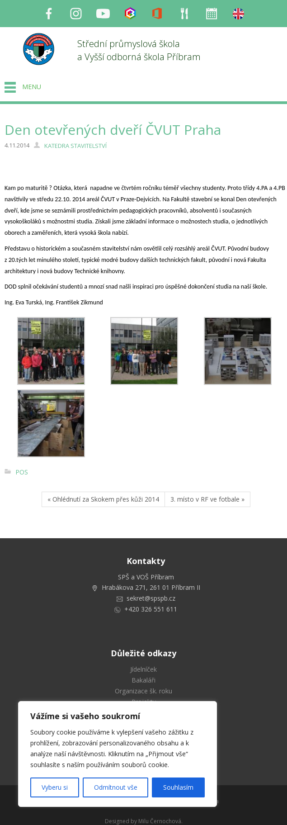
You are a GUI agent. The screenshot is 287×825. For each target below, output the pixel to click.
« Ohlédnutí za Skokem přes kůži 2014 (103, 499)
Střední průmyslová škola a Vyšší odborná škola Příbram (139, 50)
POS (21, 472)
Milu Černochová (159, 821)
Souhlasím (178, 787)
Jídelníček (143, 669)
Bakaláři (143, 680)
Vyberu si (55, 787)
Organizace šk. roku (143, 691)
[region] (117, 754)
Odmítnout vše (115, 787)
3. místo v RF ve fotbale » (207, 499)
